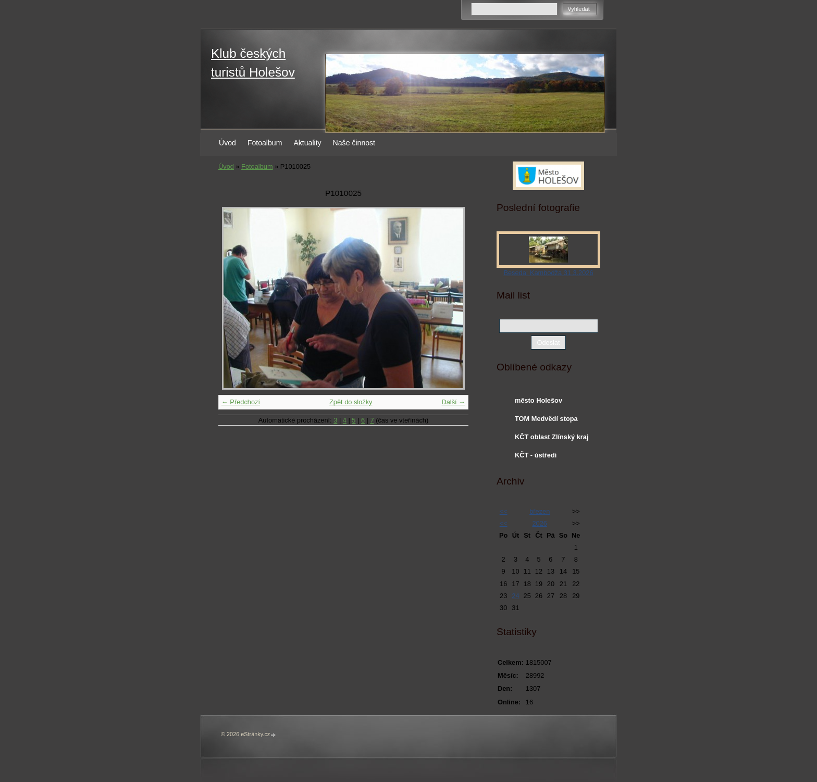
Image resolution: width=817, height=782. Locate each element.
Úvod (227, 143)
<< (503, 511)
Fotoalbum (264, 143)
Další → (453, 402)
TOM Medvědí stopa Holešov (546, 421)
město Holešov (538, 400)
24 (515, 596)
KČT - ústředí (535, 455)
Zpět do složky (351, 402)
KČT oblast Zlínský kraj (552, 437)
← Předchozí (240, 402)
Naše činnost (354, 143)
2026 (539, 523)
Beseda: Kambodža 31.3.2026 (548, 273)
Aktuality (307, 143)
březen (539, 511)
